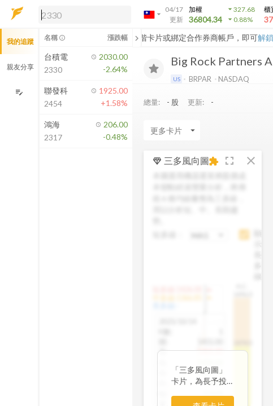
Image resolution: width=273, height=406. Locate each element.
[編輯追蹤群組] (19, 92)
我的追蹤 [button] (20, 41)
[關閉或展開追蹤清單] (137, 38)
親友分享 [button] (20, 67)
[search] (84, 15)
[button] (82, 14)
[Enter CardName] (172, 130)
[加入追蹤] (154, 69)
